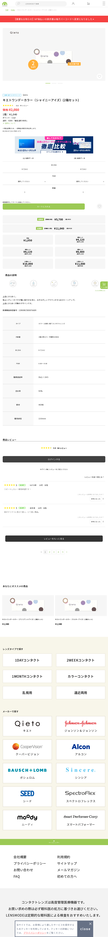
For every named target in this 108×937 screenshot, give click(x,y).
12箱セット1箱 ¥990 (80, 264)
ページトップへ (54, 843)
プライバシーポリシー (29, 863)
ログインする (54, 459)
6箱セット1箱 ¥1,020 (28, 252)
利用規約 (63, 856)
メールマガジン (68, 869)
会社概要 (20, 856)
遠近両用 (80, 692)
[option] (28, 610)
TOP (7, 10)
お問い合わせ (23, 869)
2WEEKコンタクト (81, 660)
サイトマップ (67, 863)
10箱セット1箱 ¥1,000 (28, 264)
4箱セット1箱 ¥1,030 (80, 239)
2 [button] (54, 83)
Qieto (13, 10)
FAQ (16, 876)
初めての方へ (67, 876)
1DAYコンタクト (27, 660)
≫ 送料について (9, 123)
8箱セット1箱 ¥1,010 (80, 252)
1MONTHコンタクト (27, 676)
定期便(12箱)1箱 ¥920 (58, 228)
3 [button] (60, 83)
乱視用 (27, 692)
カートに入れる (43, 206)
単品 (28, 239)
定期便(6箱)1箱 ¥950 (58, 219)
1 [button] (47, 83)
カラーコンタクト (81, 676)
